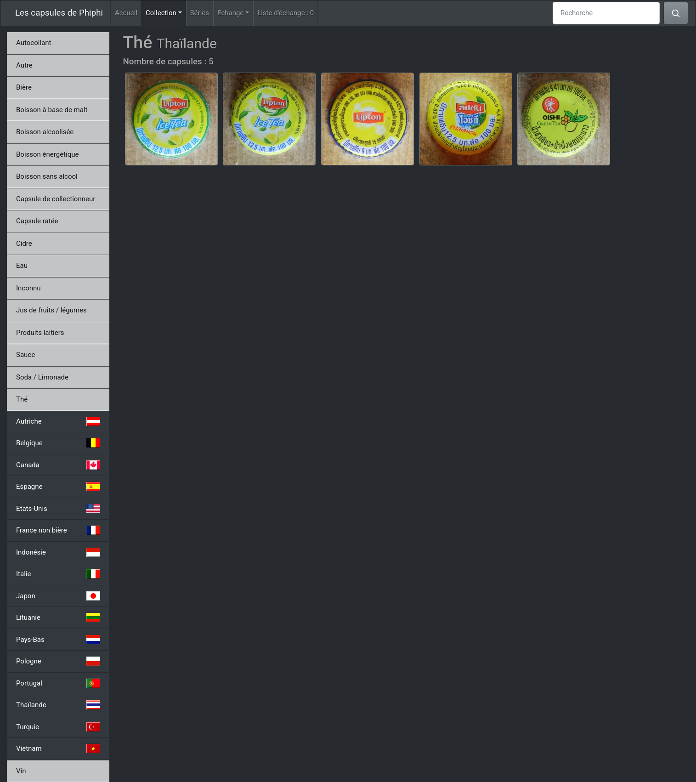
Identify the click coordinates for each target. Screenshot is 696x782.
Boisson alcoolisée (45, 132)
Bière (24, 87)
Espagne (58, 486)
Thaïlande (58, 704)
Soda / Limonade (42, 377)
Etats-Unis (58, 508)
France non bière (58, 530)
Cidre (24, 243)
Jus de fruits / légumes (51, 310)
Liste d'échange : (285, 13)
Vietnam (58, 748)
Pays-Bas (58, 639)
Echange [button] (230, 13)
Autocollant (33, 43)
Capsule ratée (37, 221)
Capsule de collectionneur (55, 199)
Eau (22, 265)
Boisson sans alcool (47, 176)
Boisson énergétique (47, 154)
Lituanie (58, 617)
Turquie (58, 726)
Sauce (25, 355)
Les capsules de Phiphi (59, 13)
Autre (24, 65)
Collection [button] (166, 12)
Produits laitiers (40, 333)
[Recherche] (606, 13)
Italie (58, 573)
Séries (199, 13)
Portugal (58, 683)
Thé (22, 399)
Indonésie (58, 552)
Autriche (58, 421)
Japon (58, 596)
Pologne (58, 661)
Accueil (126, 13)
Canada (58, 465)
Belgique (58, 443)
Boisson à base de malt (51, 110)
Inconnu (28, 288)
